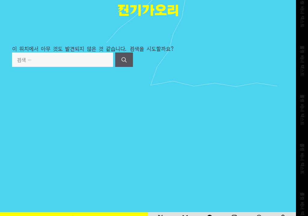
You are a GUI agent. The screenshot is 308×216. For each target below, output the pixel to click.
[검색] (124, 59)
